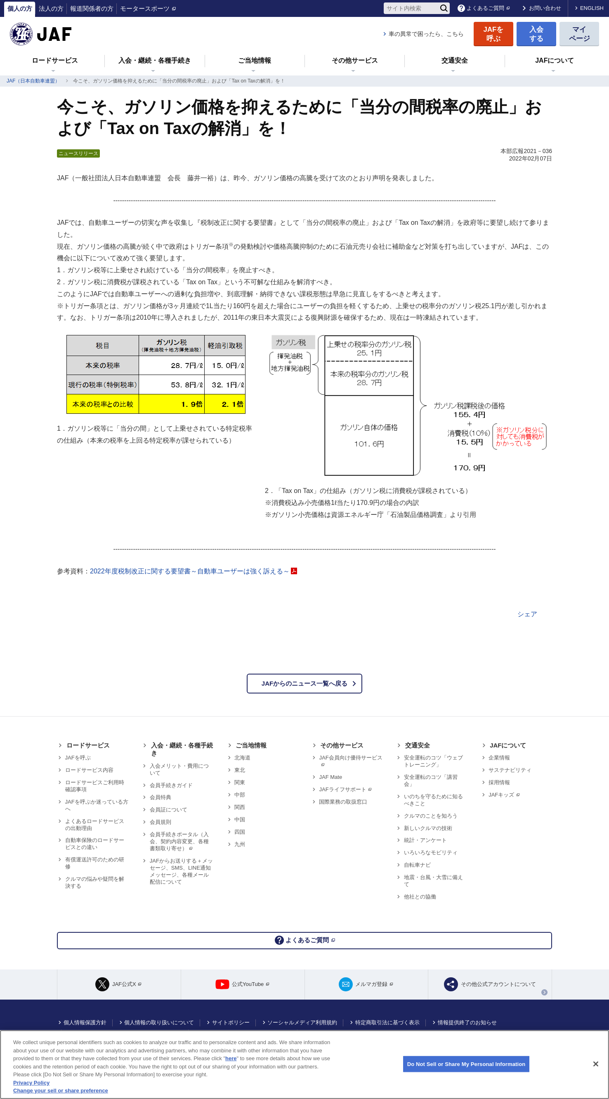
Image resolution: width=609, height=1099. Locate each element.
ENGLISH (592, 8)
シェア (527, 614)
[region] (304, 1064)
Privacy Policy (31, 1083)
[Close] (596, 1064)
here (230, 1058)
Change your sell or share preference (60, 1090)
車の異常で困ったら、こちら (426, 34)
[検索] (444, 8)
